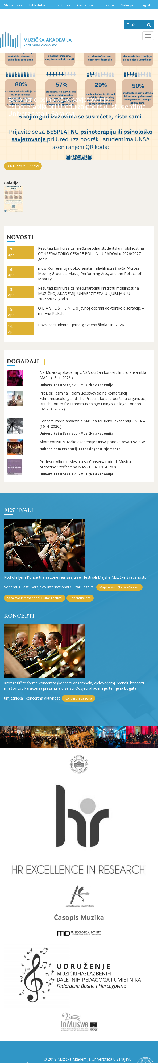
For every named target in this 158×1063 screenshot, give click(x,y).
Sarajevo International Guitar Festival (34, 598)
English (145, 5)
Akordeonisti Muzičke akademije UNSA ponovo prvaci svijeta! (92, 441)
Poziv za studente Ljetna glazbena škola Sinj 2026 (81, 324)
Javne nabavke (106, 7)
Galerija (126, 5)
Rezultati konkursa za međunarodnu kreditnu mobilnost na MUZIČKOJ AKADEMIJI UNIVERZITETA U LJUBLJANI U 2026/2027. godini (88, 293)
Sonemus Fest (80, 598)
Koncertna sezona (78, 698)
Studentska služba (13, 7)
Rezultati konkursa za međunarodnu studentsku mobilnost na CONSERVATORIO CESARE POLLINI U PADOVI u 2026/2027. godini (91, 253)
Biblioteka (37, 5)
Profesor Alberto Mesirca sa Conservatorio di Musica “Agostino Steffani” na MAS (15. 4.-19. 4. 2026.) (85, 464)
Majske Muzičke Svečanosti (119, 587)
